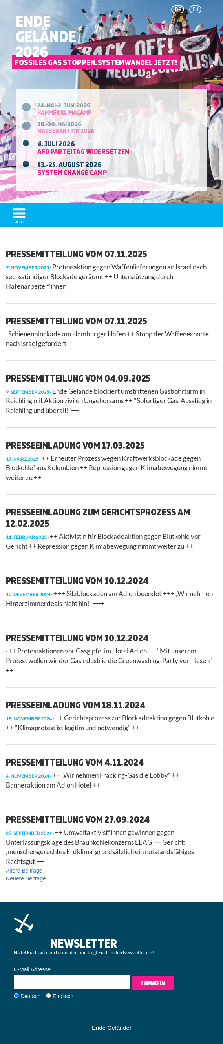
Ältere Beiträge (24, 871)
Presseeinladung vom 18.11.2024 (75, 704)
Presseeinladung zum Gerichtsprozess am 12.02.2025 (98, 517)
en (195, 9)
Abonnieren (153, 983)
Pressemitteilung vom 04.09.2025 (78, 378)
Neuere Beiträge (26, 878)
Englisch (63, 996)
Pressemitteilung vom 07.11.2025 (76, 253)
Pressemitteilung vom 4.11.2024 (75, 762)
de (178, 9)
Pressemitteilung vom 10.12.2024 (77, 580)
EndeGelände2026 (46, 36)
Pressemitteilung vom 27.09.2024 (78, 819)
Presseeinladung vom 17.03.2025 (75, 445)
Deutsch (30, 996)
